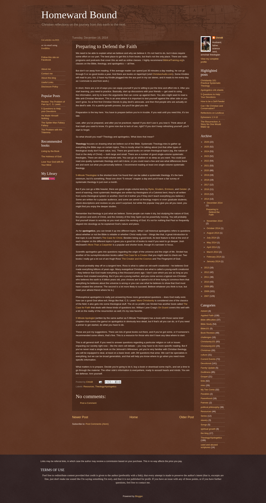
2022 (207, 160)
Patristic (205, 402)
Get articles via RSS (50, 40)
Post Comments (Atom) (97, 424)
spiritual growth (208, 429)
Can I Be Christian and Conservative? (212, 107)
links (203, 381)
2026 (207, 142)
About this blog (48, 78)
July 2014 (212, 237)
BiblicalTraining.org (173, 60)
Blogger (139, 496)
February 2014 (214, 256)
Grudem (159, 189)
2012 (207, 272)
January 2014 (214, 261)
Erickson (169, 189)
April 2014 (212, 247)
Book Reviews (208, 332)
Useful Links (47, 82)
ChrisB (219, 37)
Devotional (206, 363)
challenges (206, 337)
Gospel (204, 376)
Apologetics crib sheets (212, 90)
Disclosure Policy (49, 86)
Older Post (186, 417)
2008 (207, 291)
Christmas (206, 350)
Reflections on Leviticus (212, 113)
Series (204, 416)
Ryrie (151, 189)
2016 (207, 189)
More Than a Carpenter (100, 244)
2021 (207, 165)
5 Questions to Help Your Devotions (210, 95)
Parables (205, 394)
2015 (207, 194)
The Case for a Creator (136, 255)
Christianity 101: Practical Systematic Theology (211, 83)
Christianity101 (208, 341)
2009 (207, 286)
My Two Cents (208, 389)
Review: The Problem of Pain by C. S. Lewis (53, 103)
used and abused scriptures (209, 446)
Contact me (47, 73)
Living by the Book (50, 151)
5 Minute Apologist (85, 318)
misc (203, 385)
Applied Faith (207, 315)
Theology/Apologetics (105, 386)
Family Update (208, 368)
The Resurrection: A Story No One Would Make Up (211, 124)
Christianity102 (208, 346)
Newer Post (80, 417)
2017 (207, 184)
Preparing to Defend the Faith (213, 212)
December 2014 (214, 203)
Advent (204, 311)
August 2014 (213, 233)
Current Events (208, 359)
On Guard (163, 307)
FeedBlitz (45, 48)
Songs (204, 424)
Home (134, 417)
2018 (207, 180)
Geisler (183, 189)
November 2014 (214, 221)
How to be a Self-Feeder (213, 101)
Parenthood (206, 398)
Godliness (205, 372)
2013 (207, 267)
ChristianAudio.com (163, 74)
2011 (207, 277)
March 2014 (213, 252)
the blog (205, 433)
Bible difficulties (208, 319)
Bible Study (206, 324)
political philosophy (210, 407)
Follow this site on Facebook (50, 58)
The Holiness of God (51, 156)
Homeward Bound (79, 14)
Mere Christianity (145, 300)
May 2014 (212, 242)
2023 (207, 156)
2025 (207, 146)
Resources (88, 386)
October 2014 (214, 228)
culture (204, 354)
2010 (207, 282)
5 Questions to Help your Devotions (51, 109)
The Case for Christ (112, 238)
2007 (207, 296)
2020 (207, 170)
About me (46, 69)
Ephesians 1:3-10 (209, 117)
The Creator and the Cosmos (137, 259)
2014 (207, 199)
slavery (204, 420)
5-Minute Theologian (86, 175)
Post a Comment (88, 403)
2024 (207, 151)
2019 (207, 175)
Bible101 (205, 328)
